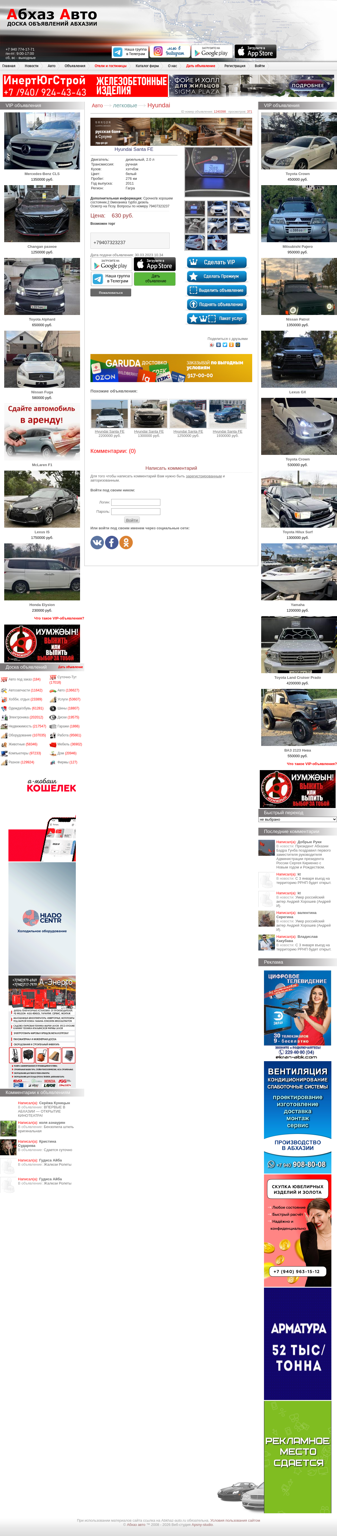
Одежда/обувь (26, 708)
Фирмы (68, 762)
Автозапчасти (26, 690)
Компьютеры (25, 753)
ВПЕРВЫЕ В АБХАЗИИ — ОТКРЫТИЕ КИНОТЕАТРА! (41, 1111)
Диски (68, 717)
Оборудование (27, 735)
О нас (172, 66)
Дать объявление (200, 66)
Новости (31, 66)
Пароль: (103, 511)
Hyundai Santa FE (109, 416)
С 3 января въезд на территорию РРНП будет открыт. (303, 880)
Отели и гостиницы (110, 66)
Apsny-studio (202, 1525)
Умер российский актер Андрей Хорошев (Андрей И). (303, 901)
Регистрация (234, 66)
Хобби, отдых (25, 699)
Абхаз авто (136, 1525)
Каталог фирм (147, 66)
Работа (69, 735)
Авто (51, 66)
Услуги (69, 699)
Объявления (75, 66)
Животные (23, 744)
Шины (68, 708)
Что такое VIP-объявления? (59, 618)
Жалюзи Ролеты (57, 1164)
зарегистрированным (204, 476)
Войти (260, 66)
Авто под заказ (25, 679)
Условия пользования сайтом (235, 1520)
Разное (21, 762)
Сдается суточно (58, 1150)
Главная (8, 66)
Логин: (104, 502)
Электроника (26, 717)
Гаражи (69, 726)
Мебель (70, 744)
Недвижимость (27, 726)
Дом (67, 753)
